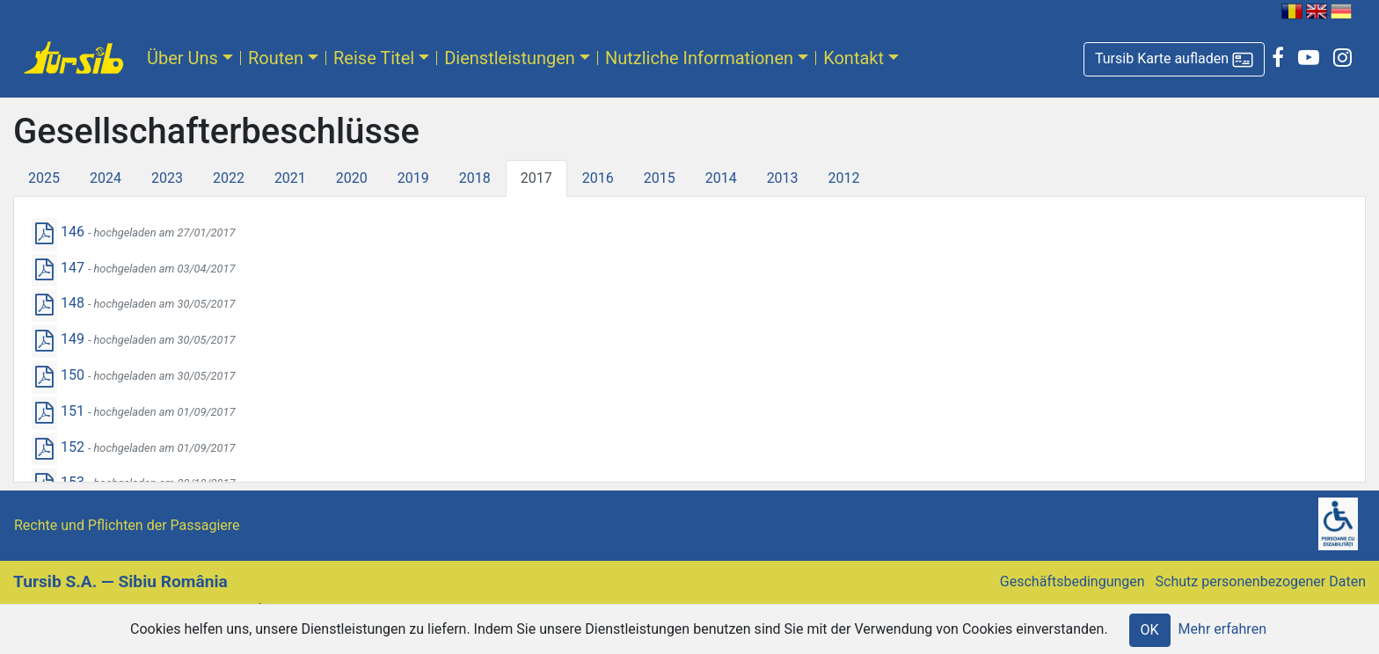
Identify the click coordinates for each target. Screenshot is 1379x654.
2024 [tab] (105, 178)
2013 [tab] (783, 178)
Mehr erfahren (1222, 629)
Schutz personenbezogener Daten (1261, 581)
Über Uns (182, 58)
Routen (275, 58)
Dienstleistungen (509, 58)
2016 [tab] (598, 178)
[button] (1174, 59)
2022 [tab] (228, 178)
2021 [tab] (290, 178)
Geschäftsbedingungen (1072, 581)
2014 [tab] (721, 178)
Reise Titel (373, 58)
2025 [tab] (44, 178)
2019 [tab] (413, 178)
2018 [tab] (475, 178)
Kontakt (853, 58)
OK (1150, 629)
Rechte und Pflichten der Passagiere (127, 525)
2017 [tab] (536, 178)
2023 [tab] (167, 178)
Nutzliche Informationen (699, 58)
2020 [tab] (352, 178)
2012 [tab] (844, 178)
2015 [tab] (659, 178)
